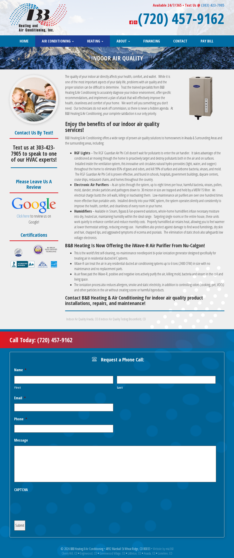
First (17, 387)
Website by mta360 (163, 549)
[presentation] (49, 504)
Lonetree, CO (165, 553)
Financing (151, 41)
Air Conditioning (58, 41)
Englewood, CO (88, 553)
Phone (20, 419)
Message (21, 440)
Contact (180, 41)
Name (20, 370)
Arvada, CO (149, 553)
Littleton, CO (134, 553)
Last (120, 387)
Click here (23, 216)
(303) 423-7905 (212, 5)
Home (24, 41)
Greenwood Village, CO (112, 553)
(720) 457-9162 (181, 18)
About (123, 41)
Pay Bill (207, 41)
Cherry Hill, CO (69, 553)
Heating (95, 41)
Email (20, 398)
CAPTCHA (21, 489)
